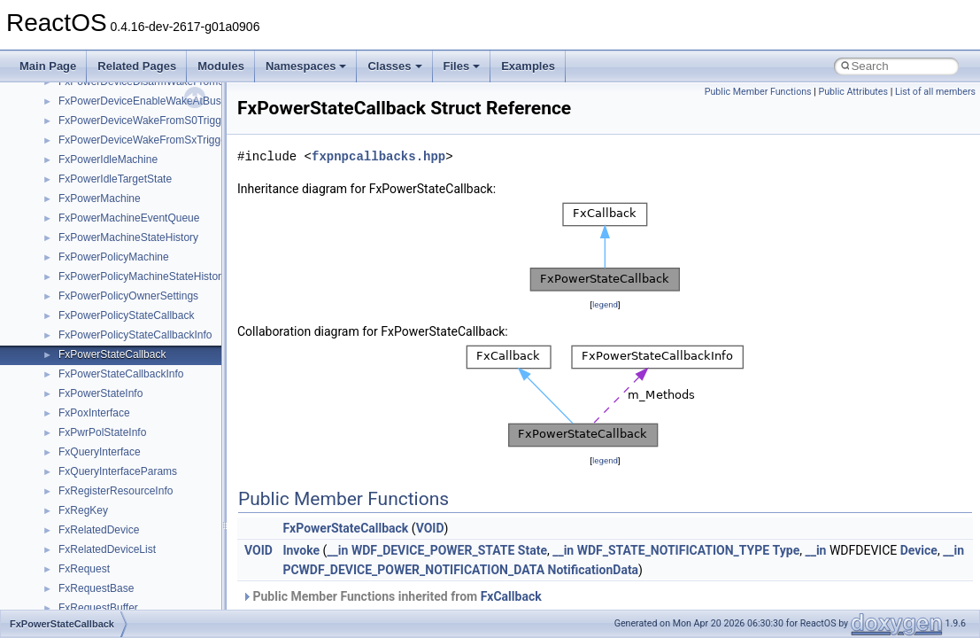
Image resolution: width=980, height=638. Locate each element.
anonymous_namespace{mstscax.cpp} (149, 95)
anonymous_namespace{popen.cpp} (144, 134)
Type (786, 550)
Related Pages (136, 66)
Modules (220, 66)
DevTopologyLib (96, 368)
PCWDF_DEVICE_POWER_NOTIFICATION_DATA (413, 570)
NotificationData (593, 570)
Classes (394, 66)
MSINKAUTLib (92, 583)
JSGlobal (80, 466)
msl (66, 602)
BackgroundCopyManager (119, 290)
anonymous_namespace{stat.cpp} (138, 173)
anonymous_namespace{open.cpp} (141, 115)
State (532, 550)
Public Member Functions (758, 91)
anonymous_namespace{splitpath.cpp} (149, 154)
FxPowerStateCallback (345, 528)
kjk (65, 485)
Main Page (47, 66)
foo (65, 388)
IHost (70, 427)
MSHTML (81, 544)
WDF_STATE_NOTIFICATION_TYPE (673, 550)
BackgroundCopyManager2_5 (128, 329)
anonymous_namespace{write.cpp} (141, 232)
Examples (528, 66)
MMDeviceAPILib (99, 524)
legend (605, 304)
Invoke (301, 550)
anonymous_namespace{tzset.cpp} (141, 212)
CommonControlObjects (115, 349)
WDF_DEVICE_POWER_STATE (432, 550)
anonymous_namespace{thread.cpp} (144, 193)
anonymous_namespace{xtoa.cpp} (139, 251)
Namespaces (306, 66)
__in (337, 550)
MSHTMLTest (90, 563)
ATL (67, 271)
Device (919, 550)
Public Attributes (853, 91)
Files (462, 66)
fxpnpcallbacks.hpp (378, 156)
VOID (430, 528)
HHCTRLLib (87, 407)
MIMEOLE (82, 505)
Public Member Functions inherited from (392, 596)
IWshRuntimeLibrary (106, 446)
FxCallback (511, 596)
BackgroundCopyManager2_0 (128, 310)
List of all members (935, 91)
